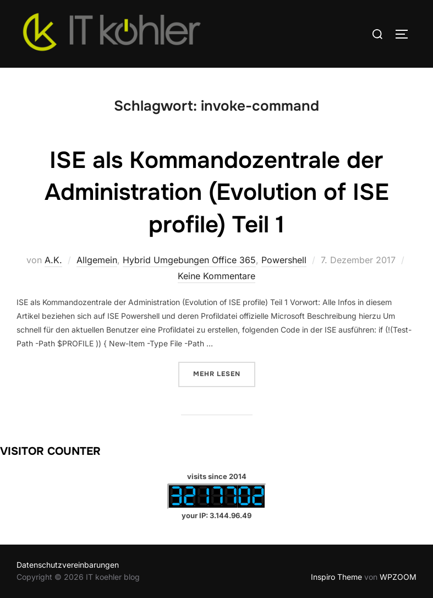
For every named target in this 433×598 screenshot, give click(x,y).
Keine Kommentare (216, 275)
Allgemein (96, 259)
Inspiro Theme (336, 576)
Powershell (283, 259)
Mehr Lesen (224, 373)
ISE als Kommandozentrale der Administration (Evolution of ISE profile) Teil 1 (217, 192)
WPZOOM (398, 576)
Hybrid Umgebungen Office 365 (189, 259)
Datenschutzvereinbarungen (68, 564)
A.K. (53, 259)
